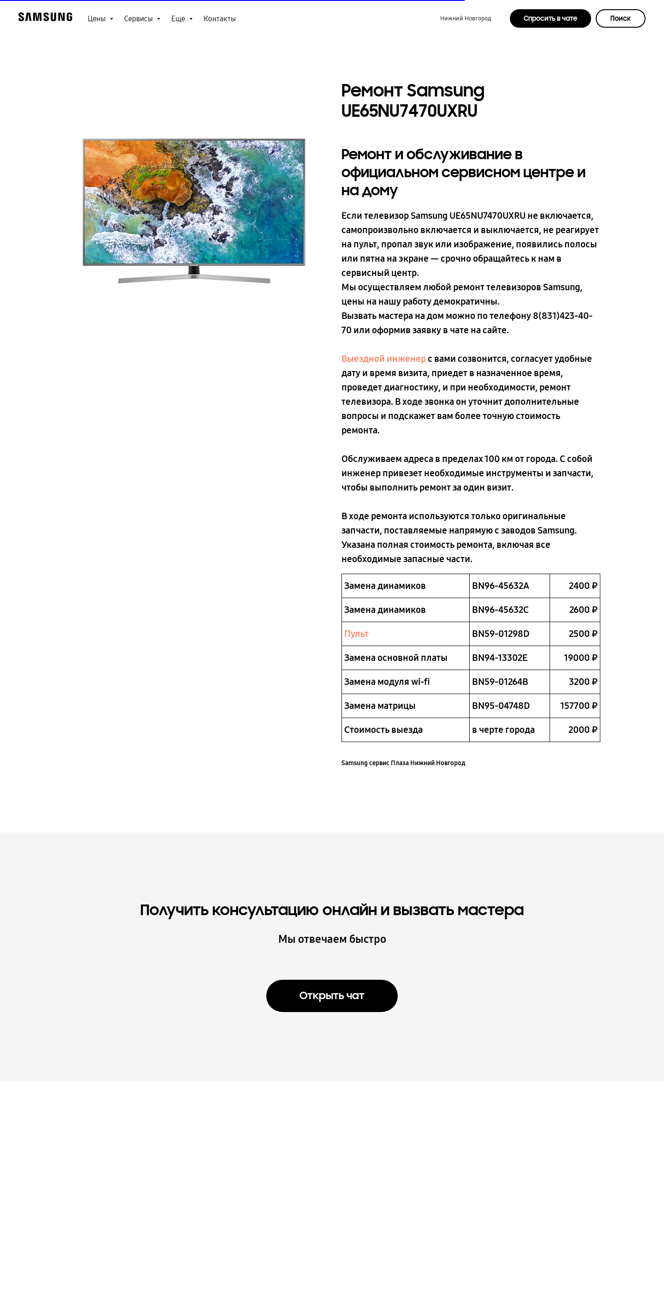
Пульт (356, 633)
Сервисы (139, 18)
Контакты (219, 18)
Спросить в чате (550, 18)
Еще (179, 18)
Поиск (620, 18)
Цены (98, 18)
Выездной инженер (383, 358)
